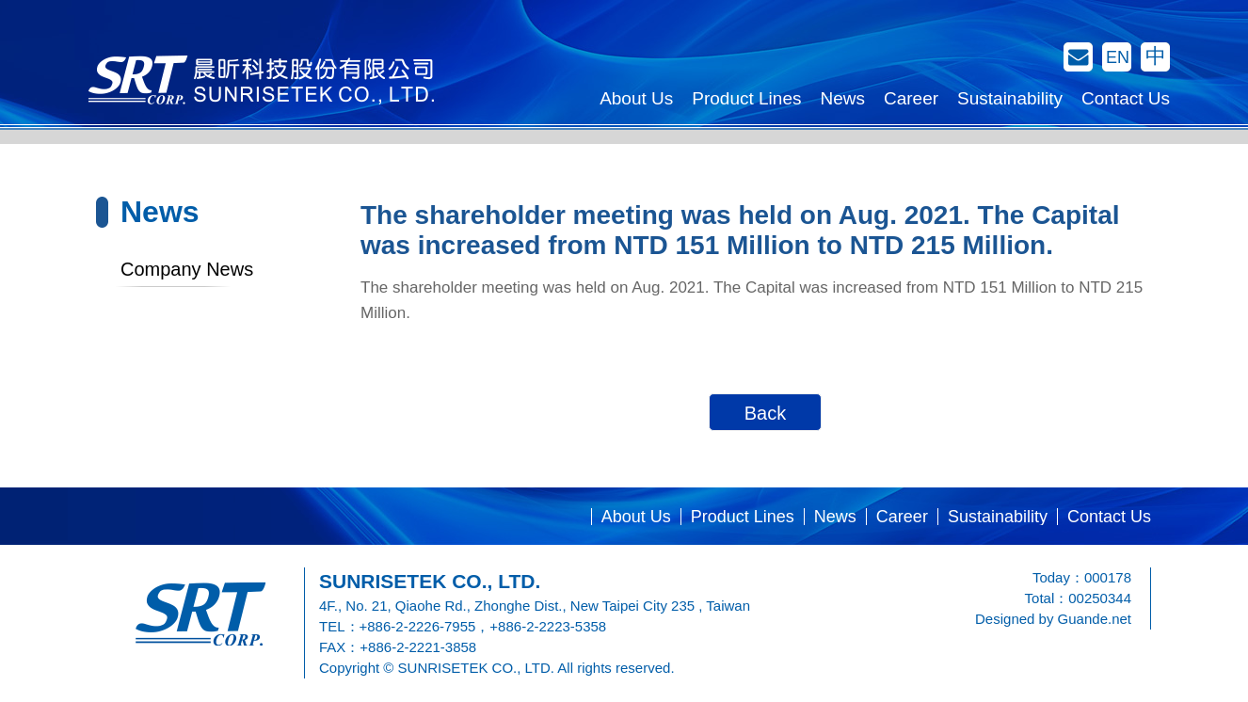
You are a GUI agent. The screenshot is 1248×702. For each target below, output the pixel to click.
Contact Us (1125, 98)
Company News (186, 269)
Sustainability (1010, 98)
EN (1117, 57)
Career (911, 98)
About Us (636, 98)
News (842, 98)
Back (765, 413)
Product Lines (746, 98)
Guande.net (1094, 619)
